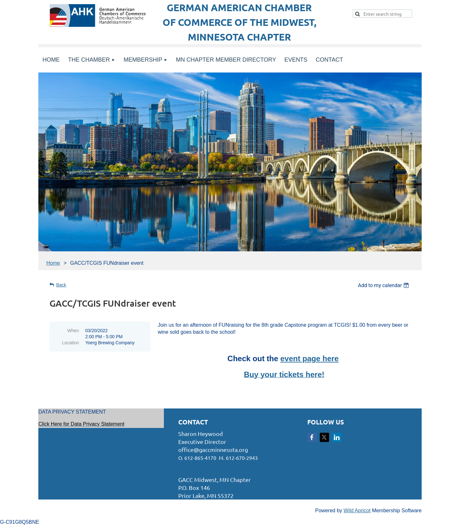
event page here (309, 358)
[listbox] (384, 285)
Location (70, 342)
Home (53, 263)
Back (61, 284)
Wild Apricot (356, 510)
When (73, 330)
